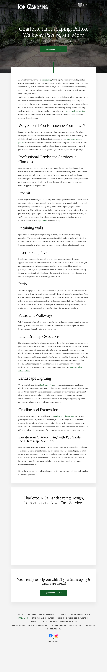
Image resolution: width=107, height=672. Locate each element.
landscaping (47, 80)
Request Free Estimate (53, 49)
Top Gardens (42, 220)
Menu (87, 5)
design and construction (76, 111)
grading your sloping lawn (65, 416)
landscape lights (47, 385)
